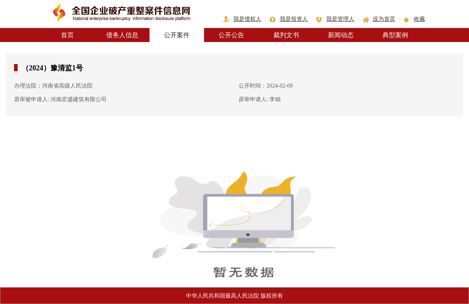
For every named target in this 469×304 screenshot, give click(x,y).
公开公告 (231, 35)
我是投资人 (294, 19)
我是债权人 (247, 19)
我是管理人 (340, 19)
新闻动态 (341, 35)
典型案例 (395, 35)
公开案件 (177, 35)
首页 (67, 35)
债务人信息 (122, 35)
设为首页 (384, 19)
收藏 (419, 19)
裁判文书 (286, 35)
